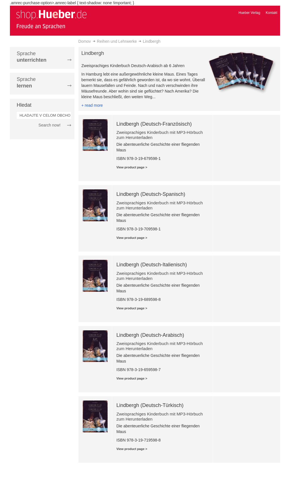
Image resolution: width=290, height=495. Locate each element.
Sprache (31, 57)
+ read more (92, 105)
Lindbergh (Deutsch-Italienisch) (151, 264)
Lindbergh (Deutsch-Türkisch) (150, 405)
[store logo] (51, 19)
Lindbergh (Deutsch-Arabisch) (150, 335)
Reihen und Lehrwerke (117, 41)
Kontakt (271, 13)
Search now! (50, 125)
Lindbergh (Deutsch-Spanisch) (150, 194)
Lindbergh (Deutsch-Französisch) (154, 124)
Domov (84, 41)
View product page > (131, 167)
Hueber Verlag (249, 13)
